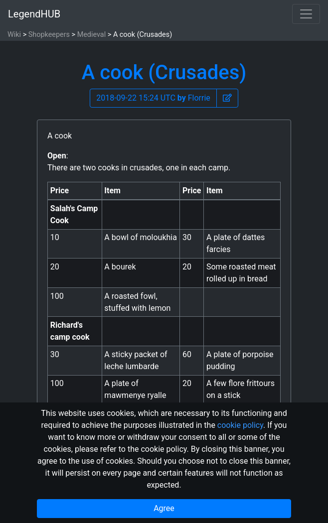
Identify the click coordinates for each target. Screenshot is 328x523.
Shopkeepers (49, 34)
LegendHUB (34, 14)
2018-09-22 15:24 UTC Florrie (153, 98)
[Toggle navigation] (306, 14)
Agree (164, 508)
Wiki (14, 34)
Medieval (91, 34)
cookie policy (240, 425)
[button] (227, 98)
